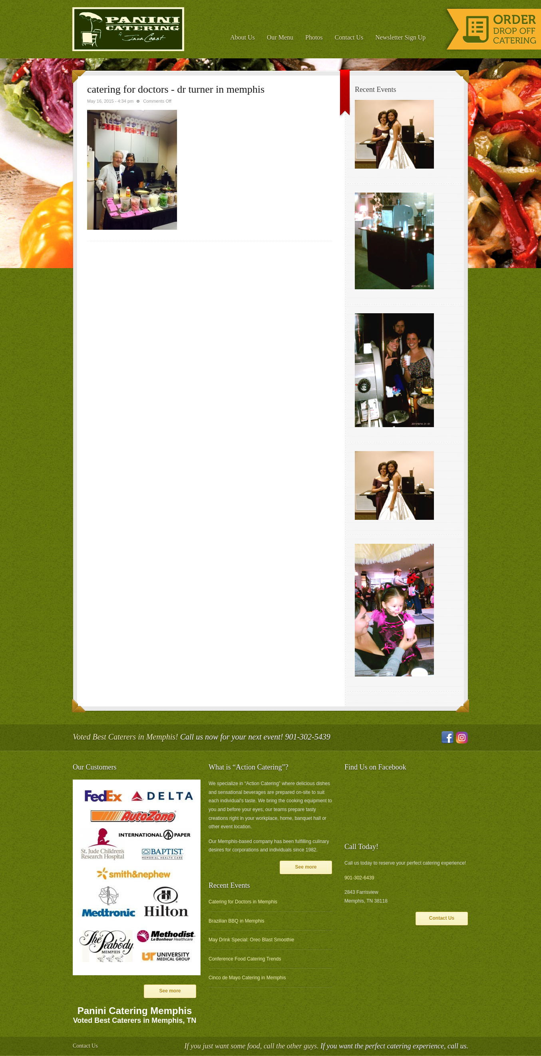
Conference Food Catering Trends (245, 959)
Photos (314, 37)
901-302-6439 (359, 878)
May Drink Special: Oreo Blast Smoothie (251, 940)
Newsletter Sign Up (400, 37)
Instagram (461, 737)
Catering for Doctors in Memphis (243, 902)
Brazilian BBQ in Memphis (236, 921)
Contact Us (349, 37)
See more (170, 991)
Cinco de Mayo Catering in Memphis (247, 977)
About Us (242, 37)
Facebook (447, 737)
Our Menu (280, 37)
